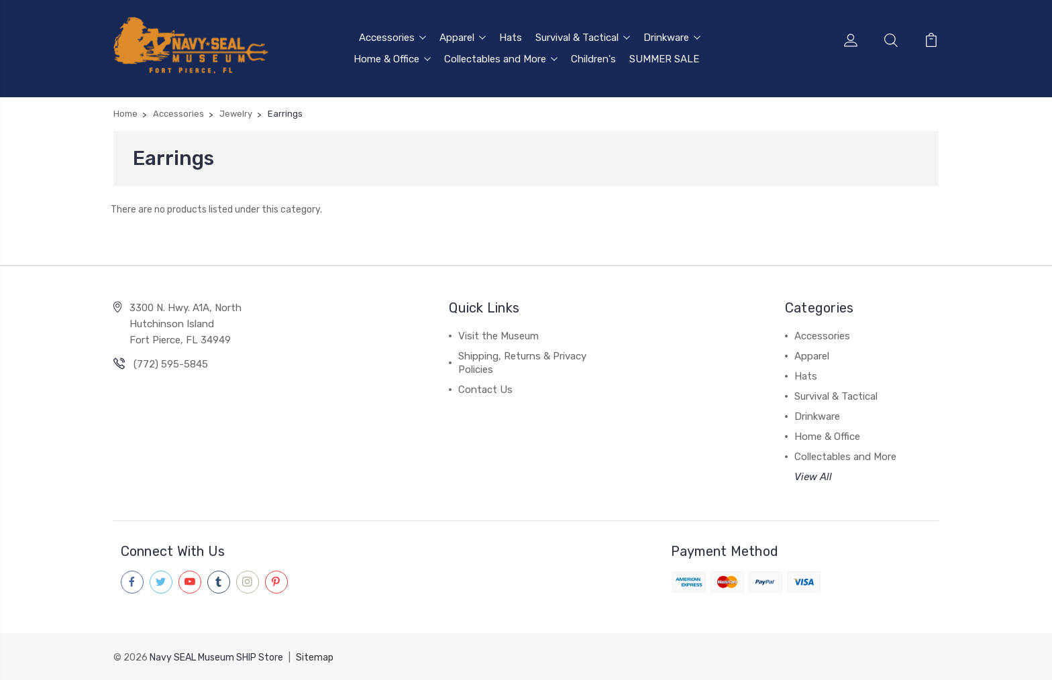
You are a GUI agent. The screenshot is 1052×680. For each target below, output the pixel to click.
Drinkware (671, 37)
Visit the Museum (498, 336)
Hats (510, 37)
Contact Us (485, 390)
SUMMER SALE (664, 58)
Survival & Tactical (582, 37)
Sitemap (314, 657)
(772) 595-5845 (171, 364)
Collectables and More (501, 58)
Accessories (392, 37)
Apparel (462, 37)
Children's (593, 58)
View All (813, 477)
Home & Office (392, 58)
